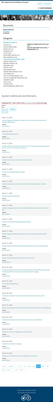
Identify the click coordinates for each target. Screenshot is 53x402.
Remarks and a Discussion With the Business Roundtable (16, 160)
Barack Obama (6, 126)
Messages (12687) (8, 67)
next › (16, 370)
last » (22, 370)
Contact (26, 395)
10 (27, 103)
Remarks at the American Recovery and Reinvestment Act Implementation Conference (24, 184)
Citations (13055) (8, 84)
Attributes (6, 33)
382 (43, 366)
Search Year (4, 106)
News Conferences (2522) (10, 57)
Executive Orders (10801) (10, 47)
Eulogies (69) (7, 45)
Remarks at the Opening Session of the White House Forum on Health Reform (22, 320)
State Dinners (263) (8, 74)
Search (47, 4)
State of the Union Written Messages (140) (15, 78)
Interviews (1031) (8, 51)
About (40, 4)
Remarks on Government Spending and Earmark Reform (16, 222)
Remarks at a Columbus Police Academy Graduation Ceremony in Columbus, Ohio (23, 295)
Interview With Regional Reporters (11, 196)
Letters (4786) (7, 53)
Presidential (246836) (10, 42)
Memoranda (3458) (8, 65)
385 (8, 370)
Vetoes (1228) (7, 82)
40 (33, 103)
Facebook (29, 398)
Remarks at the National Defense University (13, 172)
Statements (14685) (8, 80)
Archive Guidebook (8, 30)
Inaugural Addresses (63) (10, 63)
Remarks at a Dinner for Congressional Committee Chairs (17, 332)
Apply (12, 109)
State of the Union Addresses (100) (13, 76)
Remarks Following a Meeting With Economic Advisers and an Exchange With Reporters (24, 234)
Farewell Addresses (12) (10, 61)
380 (34, 366)
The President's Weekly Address (10, 134)
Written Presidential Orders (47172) (13, 86)
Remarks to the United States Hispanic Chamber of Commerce (18, 258)
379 (29, 366)
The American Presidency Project (15, 2)
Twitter (23, 398)
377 (20, 366)
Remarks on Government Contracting (11, 344)
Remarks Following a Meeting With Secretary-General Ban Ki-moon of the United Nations (25, 246)
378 (25, 366)
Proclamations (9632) (9, 69)
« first (4, 366)
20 (30, 103)
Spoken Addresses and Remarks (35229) (14, 59)
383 (47, 366)
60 (36, 103)
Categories (6, 31)
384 (4, 370)
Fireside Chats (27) (8, 49)
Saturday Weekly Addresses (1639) (12, 72)
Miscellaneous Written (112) (11, 55)
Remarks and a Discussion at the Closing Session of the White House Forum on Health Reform (26, 308)
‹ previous (10, 366)
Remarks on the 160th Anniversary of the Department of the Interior (19, 356)
